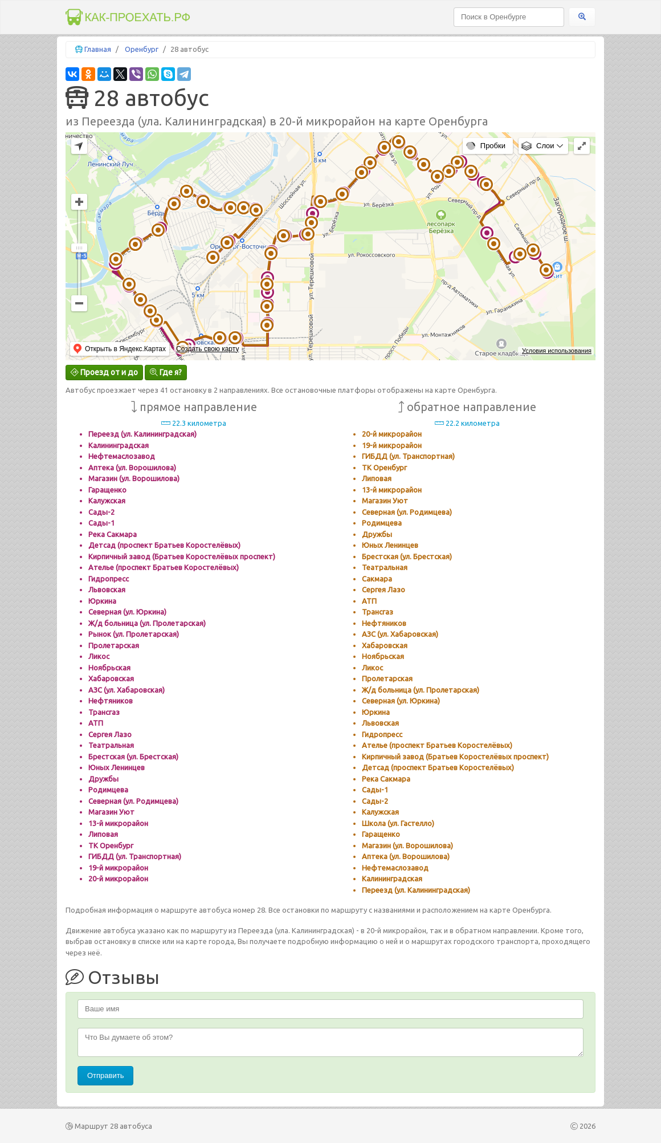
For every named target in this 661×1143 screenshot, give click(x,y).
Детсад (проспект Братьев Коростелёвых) (164, 545)
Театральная (111, 745)
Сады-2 (101, 512)
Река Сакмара (112, 534)
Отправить (105, 1075)
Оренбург (141, 49)
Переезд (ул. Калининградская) (142, 434)
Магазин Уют (111, 812)
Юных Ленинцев (116, 767)
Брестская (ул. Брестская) (133, 756)
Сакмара (377, 579)
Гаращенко (107, 490)
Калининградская (118, 445)
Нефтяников (110, 701)
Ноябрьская (109, 668)
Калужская (106, 501)
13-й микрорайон (118, 823)
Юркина (102, 601)
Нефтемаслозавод (121, 456)
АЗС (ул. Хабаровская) (126, 690)
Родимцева (108, 790)
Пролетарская (113, 645)
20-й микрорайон (118, 878)
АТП (95, 723)
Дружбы (103, 779)
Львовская (106, 589)
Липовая (103, 834)
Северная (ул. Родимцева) (133, 801)
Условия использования (556, 350)
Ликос (98, 656)
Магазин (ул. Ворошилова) (133, 478)
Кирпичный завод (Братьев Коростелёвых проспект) (181, 556)
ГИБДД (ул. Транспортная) (134, 856)
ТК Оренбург (110, 845)
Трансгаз (104, 712)
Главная (97, 49)
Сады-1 (101, 523)
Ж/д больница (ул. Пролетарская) (147, 623)
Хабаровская (111, 678)
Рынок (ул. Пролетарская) (133, 634)
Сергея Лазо (110, 734)
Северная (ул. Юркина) (127, 612)
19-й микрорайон (118, 868)
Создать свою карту (207, 349)
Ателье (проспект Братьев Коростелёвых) (163, 567)
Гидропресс (108, 579)
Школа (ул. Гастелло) (398, 823)
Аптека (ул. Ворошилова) (132, 467)
